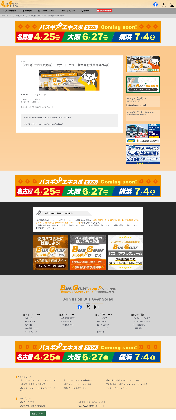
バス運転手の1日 (67, 325)
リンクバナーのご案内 (141, 318)
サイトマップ (102, 328)
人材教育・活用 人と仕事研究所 (32, 384)
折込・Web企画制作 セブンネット (91, 406)
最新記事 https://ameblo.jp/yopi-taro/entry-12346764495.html (47, 117)
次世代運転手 (66, 321)
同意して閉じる (38, 414)
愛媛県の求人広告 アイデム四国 (32, 406)
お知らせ (28, 318)
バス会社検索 (30, 321)
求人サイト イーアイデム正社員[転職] (77, 380)
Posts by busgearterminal (136, 105)
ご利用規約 (137, 328)
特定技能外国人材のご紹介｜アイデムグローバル (125, 380)
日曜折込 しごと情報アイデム (74, 388)
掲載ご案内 (101, 321)
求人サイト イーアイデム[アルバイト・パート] (38, 380)
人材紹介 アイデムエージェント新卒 (77, 384)
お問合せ (100, 332)
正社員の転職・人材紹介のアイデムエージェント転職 (126, 384)
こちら (134, 225)
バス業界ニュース (32, 328)
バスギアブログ (31, 332)
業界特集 (28, 325)
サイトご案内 (102, 318)
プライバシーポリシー (141, 321)
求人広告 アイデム (27, 402)
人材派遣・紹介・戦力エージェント (92, 402)
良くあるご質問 (103, 325)
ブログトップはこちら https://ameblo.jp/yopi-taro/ (43, 124)
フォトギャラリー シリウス (116, 388)
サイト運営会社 (139, 325)
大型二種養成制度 (68, 318)
